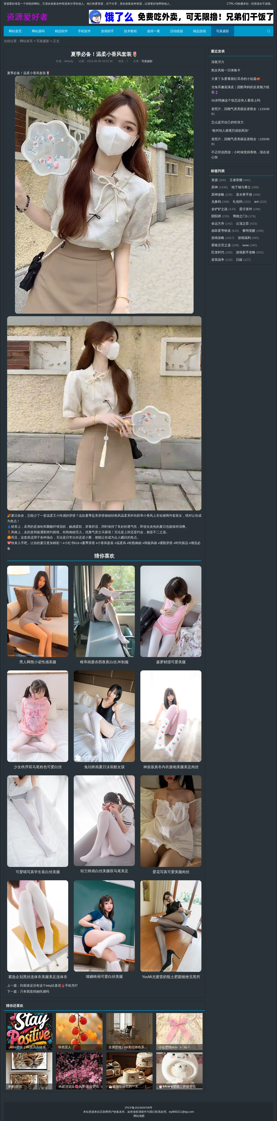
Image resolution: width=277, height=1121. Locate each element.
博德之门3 (222, 221)
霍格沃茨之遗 (250, 242)
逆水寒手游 (248, 192)
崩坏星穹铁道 (250, 228)
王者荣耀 (240, 178)
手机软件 (84, 31)
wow (218, 250)
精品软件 (61, 31)
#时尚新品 (181, 543)
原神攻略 (222, 192)
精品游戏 (199, 31)
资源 (218, 178)
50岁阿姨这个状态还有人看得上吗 (235, 100)
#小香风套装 (105, 543)
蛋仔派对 (222, 214)
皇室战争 (253, 257)
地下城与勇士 (245, 185)
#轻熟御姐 (134, 543)
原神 (219, 185)
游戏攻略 (247, 235)
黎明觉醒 (222, 235)
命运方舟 (248, 221)
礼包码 (242, 200)
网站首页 (15, 31)
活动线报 (176, 31)
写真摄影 (222, 31)
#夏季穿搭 (87, 543)
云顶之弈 (222, 228)
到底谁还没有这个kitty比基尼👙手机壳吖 (49, 985)
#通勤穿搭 (165, 543)
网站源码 (38, 31)
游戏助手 (107, 31)
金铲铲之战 (240, 207)
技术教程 (130, 31)
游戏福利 (222, 242)
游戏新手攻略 (225, 257)
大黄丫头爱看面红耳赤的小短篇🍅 (235, 78)
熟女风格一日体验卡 (225, 70)
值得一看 (153, 31)
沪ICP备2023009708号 (138, 1107)
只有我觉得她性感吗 (34, 991)
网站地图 (138, 1115)
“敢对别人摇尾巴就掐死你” (230, 129)
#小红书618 (71, 543)
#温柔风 (120, 543)
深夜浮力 (217, 62)
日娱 (218, 264)
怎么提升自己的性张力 (227, 121)
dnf (217, 207)
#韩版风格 (150, 543)
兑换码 (220, 200)
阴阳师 (245, 214)
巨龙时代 (240, 250)
